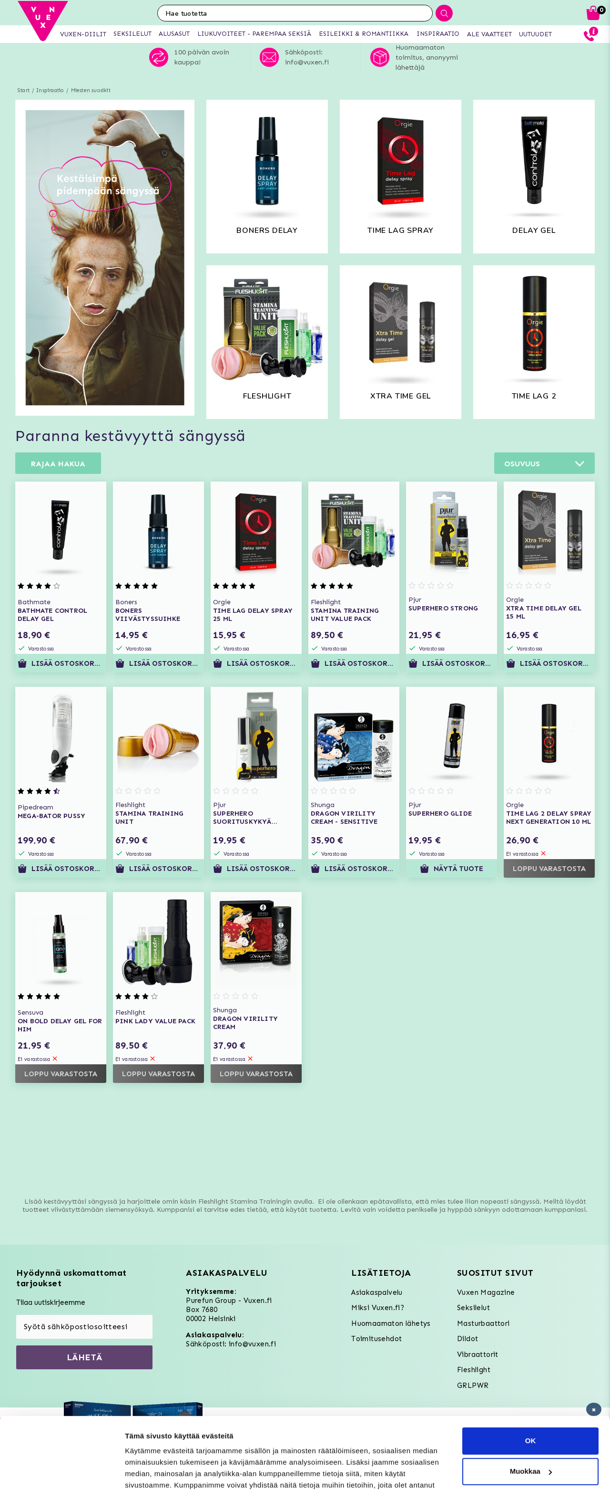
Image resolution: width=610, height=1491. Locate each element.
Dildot (467, 1338)
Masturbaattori (483, 1323)
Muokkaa (531, 1409)
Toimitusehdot (376, 1338)
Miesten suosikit (91, 90)
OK (530, 1379)
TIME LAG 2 (534, 396)
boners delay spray (267, 233)
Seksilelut (473, 1307)
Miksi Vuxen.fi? (377, 1307)
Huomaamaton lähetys (391, 1323)
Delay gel (533, 230)
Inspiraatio (50, 90)
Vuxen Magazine (486, 1292)
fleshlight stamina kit (267, 399)
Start (24, 90)
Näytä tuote (451, 868)
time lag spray (400, 230)
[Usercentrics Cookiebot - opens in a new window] (61, 1472)
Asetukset (142, 1472)
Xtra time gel (400, 396)
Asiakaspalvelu (377, 1292)
